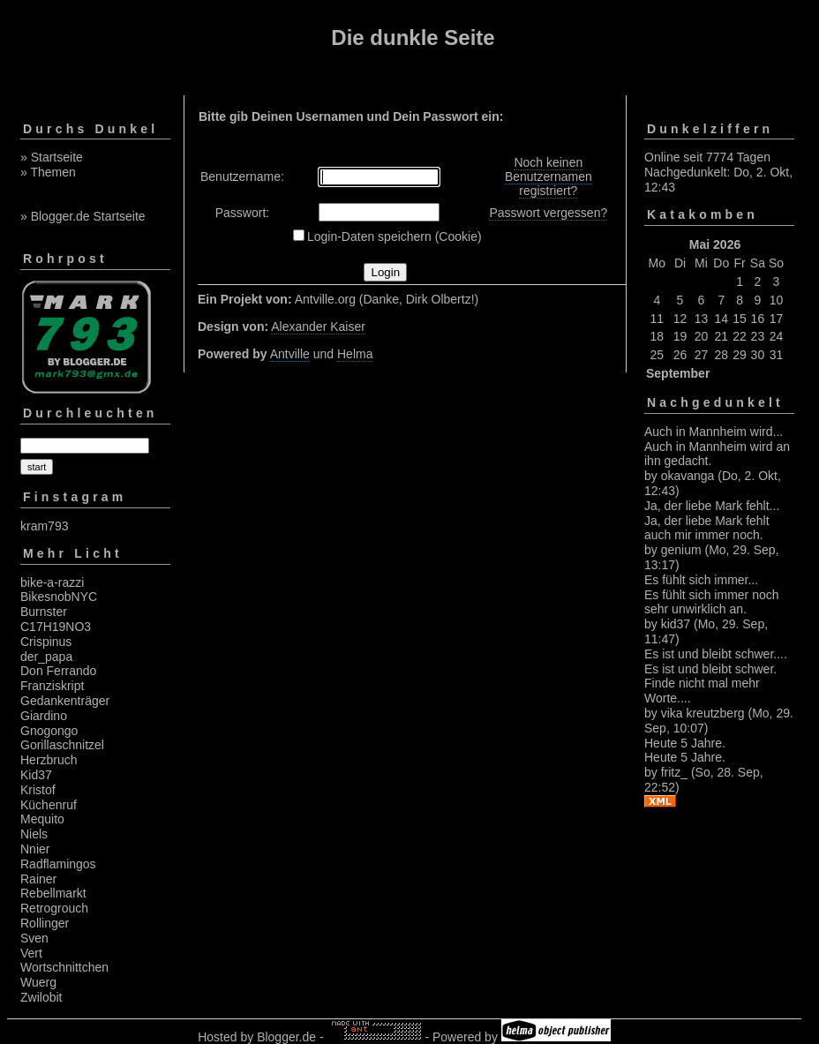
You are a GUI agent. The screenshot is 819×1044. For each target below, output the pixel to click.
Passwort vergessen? (548, 213)
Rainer (38, 879)
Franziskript (52, 686)
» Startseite (51, 157)
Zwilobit (41, 997)
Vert (31, 953)
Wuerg (38, 982)
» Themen (48, 172)
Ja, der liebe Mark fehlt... (711, 506)
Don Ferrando (58, 671)
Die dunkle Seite (412, 37)
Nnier (34, 849)
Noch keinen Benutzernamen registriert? (548, 176)
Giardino (43, 716)
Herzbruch (49, 760)
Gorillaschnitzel (62, 745)
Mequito (42, 819)
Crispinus (45, 642)
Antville (290, 354)
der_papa (46, 657)
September (678, 373)
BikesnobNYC (58, 597)
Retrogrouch (54, 908)
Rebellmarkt (53, 893)
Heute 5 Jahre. (684, 743)
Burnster (43, 612)
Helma (354, 354)
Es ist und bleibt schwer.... (715, 654)
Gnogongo (49, 731)
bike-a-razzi (52, 582)
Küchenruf (48, 805)
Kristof (38, 790)
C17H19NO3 (55, 627)
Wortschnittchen (64, 967)
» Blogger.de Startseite (83, 216)
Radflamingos (58, 864)
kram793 (44, 526)
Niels (34, 834)
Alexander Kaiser (318, 326)
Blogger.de (286, 1037)
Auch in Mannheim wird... (713, 431)
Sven (34, 938)
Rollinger (44, 923)
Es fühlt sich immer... (701, 580)
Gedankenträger (64, 701)
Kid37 (36, 775)
